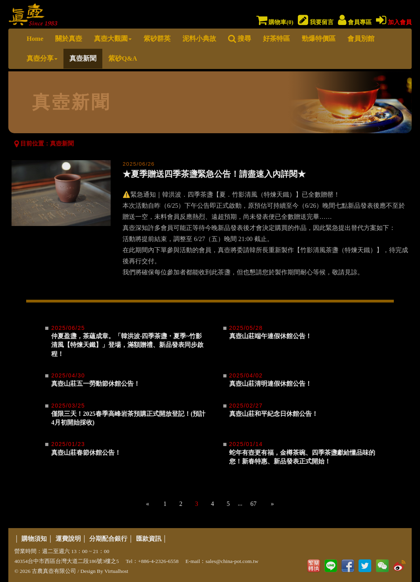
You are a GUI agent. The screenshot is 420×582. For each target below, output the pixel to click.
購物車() (274, 22)
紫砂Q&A (122, 58)
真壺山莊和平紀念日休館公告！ (273, 413)
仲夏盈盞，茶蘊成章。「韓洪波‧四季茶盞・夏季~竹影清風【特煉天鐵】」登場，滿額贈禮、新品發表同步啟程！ (127, 345)
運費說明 (68, 538)
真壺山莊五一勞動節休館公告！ (95, 383)
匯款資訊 (148, 538)
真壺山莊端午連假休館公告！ (270, 336)
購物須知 (34, 538)
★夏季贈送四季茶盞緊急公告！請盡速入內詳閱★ (214, 174)
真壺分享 (42, 58)
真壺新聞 (82, 58)
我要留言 (316, 22)
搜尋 (239, 38)
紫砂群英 (157, 38)
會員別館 (360, 38)
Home (35, 38)
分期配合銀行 (108, 538)
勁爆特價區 (319, 38)
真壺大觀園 (113, 38)
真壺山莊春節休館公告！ (86, 452)
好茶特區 (276, 38)
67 (253, 503)
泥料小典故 (199, 38)
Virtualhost (116, 571)
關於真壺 (68, 38)
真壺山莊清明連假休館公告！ (270, 383)
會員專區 (355, 22)
